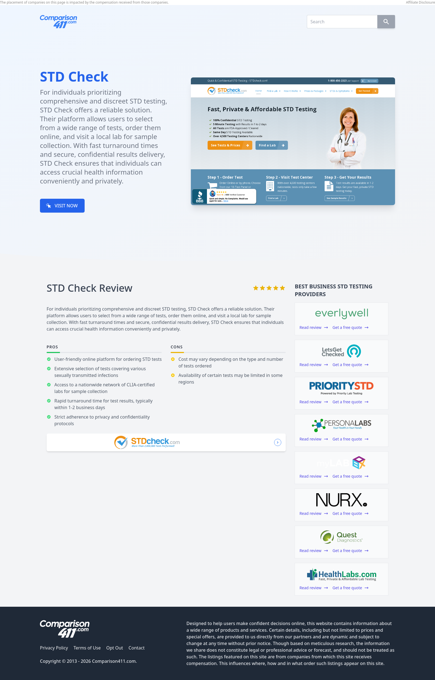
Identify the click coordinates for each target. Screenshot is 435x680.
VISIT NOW (62, 206)
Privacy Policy (54, 648)
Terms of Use (87, 648)
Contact (136, 648)
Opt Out (114, 648)
